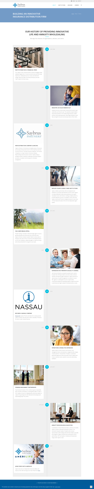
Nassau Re (17, 316)
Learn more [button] (57, 486)
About (54, 5)
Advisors (70, 5)
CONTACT (79, 1)
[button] (91, 487)
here (39, 470)
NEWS (74, 1)
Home (73, 13)
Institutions (61, 5)
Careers (77, 5)
